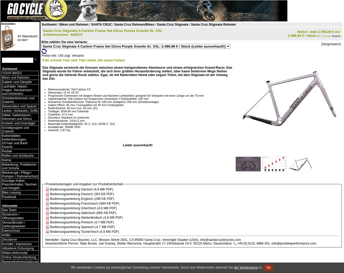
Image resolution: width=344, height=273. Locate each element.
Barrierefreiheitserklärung (20, 262)
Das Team (9, 210)
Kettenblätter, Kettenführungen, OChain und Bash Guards (14, 141)
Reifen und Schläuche (18, 156)
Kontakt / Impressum (17, 244)
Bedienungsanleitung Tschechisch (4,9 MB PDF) (84, 232)
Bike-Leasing (11, 192)
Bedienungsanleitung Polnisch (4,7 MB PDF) (82, 222)
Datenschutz (11, 231)
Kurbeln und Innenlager (18, 123)
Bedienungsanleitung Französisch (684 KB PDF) (85, 203)
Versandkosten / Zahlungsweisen (13, 224)
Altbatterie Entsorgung (18, 248)
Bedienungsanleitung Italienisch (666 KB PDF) (83, 213)
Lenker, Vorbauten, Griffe (20, 111)
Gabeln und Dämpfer (17, 82)
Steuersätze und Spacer (19, 106)
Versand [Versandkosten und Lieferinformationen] (335, 36)
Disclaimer (9, 239)
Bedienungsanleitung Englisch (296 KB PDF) (82, 199)
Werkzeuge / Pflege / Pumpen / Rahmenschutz (20, 174)
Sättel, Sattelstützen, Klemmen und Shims (17, 117)
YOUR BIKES (12, 73)
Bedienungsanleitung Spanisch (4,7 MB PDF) (82, 227)
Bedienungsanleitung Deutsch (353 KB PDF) (82, 194)
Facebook (9, 197)
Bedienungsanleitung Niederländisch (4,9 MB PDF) (86, 217)
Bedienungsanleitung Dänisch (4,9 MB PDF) (81, 189)
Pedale (7, 151)
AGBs (6, 235)
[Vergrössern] (331, 44)
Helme (6, 160)
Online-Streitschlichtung (19, 257)
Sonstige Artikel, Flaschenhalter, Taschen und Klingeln (19, 184)
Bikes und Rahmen (15, 77)
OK (268, 268)
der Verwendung (246, 267)
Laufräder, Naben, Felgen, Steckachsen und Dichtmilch (17, 90)
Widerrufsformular (15, 253)
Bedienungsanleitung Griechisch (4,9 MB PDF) (83, 208)
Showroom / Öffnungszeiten (13, 216)
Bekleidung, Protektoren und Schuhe (19, 166)
